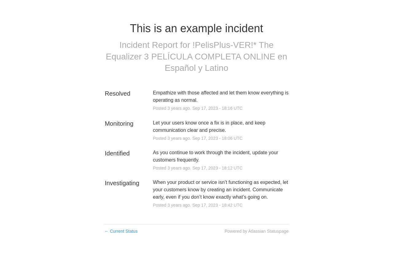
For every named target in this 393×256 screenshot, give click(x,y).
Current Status (121, 231)
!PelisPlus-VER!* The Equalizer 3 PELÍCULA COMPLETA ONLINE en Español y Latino (196, 56)
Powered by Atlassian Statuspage (256, 231)
